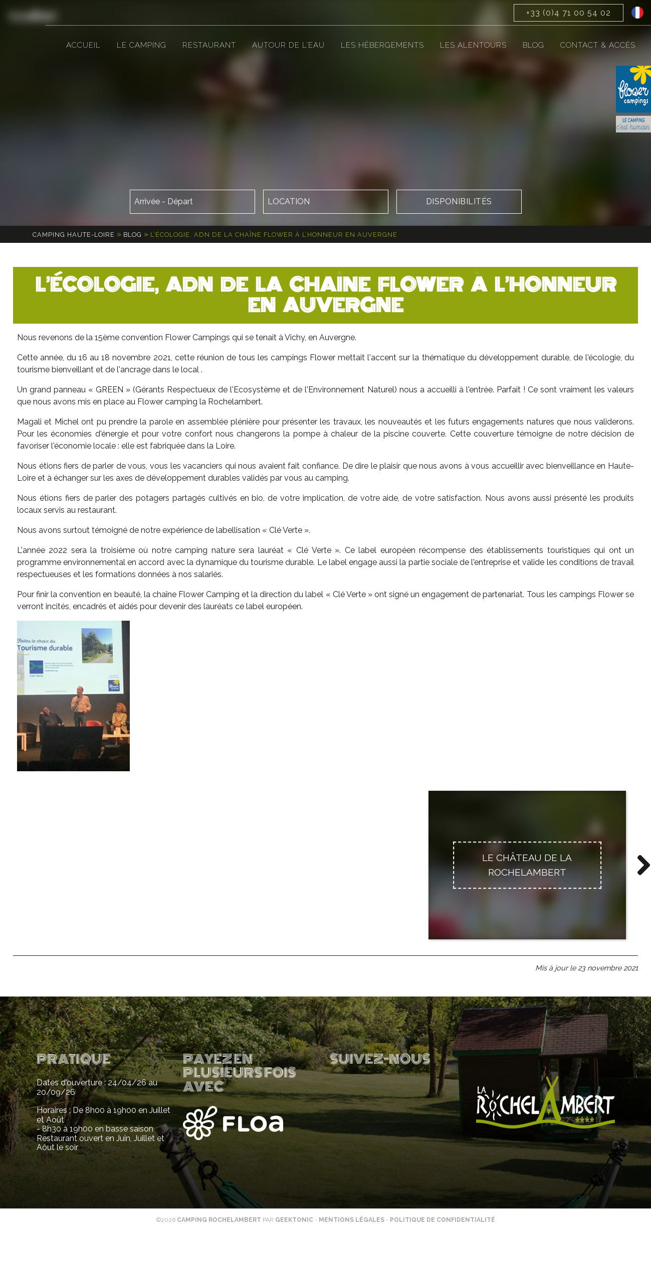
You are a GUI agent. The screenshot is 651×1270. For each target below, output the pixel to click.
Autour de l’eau (288, 45)
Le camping (141, 45)
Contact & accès (597, 45)
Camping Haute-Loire (74, 234)
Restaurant (209, 45)
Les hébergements (382, 45)
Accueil (83, 45)
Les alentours (473, 45)
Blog (533, 45)
